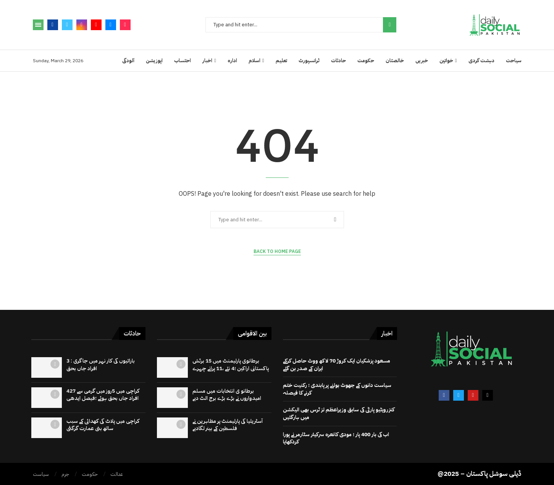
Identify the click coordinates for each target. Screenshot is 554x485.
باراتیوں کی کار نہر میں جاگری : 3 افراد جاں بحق (100, 364)
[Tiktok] (125, 24)
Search (389, 24)
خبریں (421, 60)
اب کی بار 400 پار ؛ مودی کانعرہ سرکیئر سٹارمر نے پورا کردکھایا (336, 438)
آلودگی (128, 60)
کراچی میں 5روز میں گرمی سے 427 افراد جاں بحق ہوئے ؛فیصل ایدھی (102, 395)
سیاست (41, 474)
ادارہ (232, 60)
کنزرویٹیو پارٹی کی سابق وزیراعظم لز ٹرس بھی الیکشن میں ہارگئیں (338, 413)
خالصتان (395, 60)
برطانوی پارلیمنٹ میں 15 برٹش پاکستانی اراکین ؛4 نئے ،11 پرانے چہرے (230, 364)
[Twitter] (67, 24)
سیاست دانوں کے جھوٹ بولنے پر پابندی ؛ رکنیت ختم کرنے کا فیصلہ (337, 389)
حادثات (338, 60)
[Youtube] (96, 24)
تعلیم (281, 60)
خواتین (446, 60)
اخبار (207, 60)
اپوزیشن (154, 60)
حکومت (365, 60)
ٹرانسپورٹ (309, 60)
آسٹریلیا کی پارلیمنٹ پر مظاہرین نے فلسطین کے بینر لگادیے (227, 425)
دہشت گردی (481, 60)
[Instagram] (81, 24)
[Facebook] (52, 24)
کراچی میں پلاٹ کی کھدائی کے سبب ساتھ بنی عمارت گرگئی (102, 425)
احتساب (182, 60)
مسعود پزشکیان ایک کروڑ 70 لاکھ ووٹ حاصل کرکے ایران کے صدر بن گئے (336, 364)
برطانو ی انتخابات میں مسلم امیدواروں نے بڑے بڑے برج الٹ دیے (226, 395)
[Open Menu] (38, 24)
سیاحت (514, 60)
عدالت (116, 474)
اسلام (254, 60)
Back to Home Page (277, 251)
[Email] (110, 24)
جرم (65, 474)
